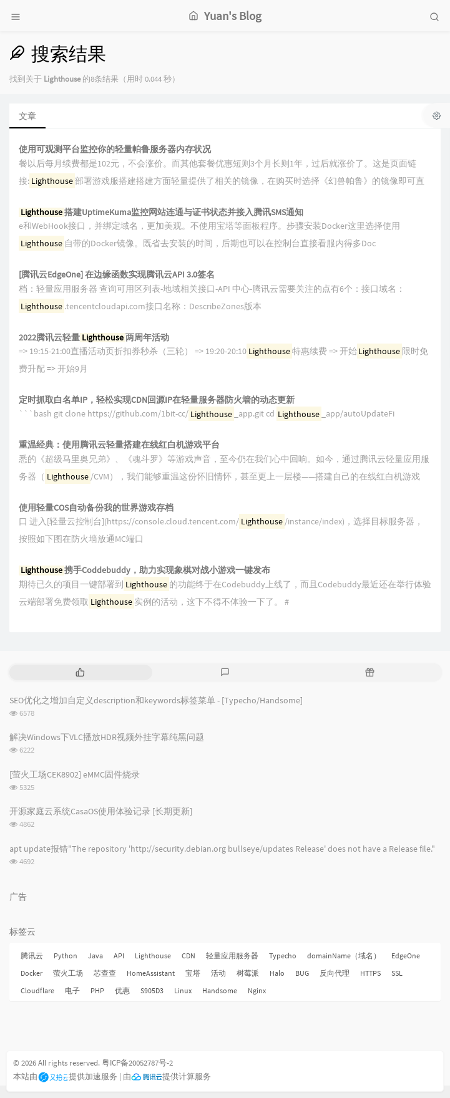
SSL (397, 973)
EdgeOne (405, 955)
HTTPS (370, 973)
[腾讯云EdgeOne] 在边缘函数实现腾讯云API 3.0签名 (117, 274)
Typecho (282, 955)
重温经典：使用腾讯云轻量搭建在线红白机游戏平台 (119, 445)
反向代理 (335, 973)
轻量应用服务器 (232, 955)
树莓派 (248, 973)
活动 (218, 973)
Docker (31, 973)
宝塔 (192, 973)
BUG (302, 973)
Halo (277, 973)
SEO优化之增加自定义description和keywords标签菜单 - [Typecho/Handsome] (156, 700)
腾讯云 (32, 955)
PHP (97, 990)
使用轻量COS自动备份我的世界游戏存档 (96, 508)
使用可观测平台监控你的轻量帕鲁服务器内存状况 (115, 149)
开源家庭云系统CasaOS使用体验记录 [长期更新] (100, 811)
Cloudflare (37, 990)
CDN (188, 955)
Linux (183, 990)
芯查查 (105, 973)
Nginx (257, 990)
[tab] (80, 672)
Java (95, 955)
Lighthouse (153, 955)
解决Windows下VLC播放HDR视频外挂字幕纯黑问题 (106, 737)
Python (65, 955)
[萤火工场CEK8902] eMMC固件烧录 (74, 774)
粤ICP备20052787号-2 (137, 1062)
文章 (27, 116)
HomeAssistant (151, 973)
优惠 (122, 990)
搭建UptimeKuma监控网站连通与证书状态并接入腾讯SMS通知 (161, 212)
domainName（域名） (344, 955)
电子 (72, 990)
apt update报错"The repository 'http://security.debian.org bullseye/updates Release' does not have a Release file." (222, 848)
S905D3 (152, 990)
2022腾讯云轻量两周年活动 (94, 337)
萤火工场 (68, 973)
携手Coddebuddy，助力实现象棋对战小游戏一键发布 (144, 570)
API (119, 955)
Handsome (219, 990)
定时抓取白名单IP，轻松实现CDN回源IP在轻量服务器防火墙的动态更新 (157, 400)
